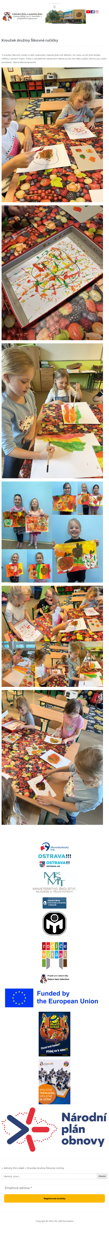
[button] (54, 7)
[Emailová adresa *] (54, 1188)
